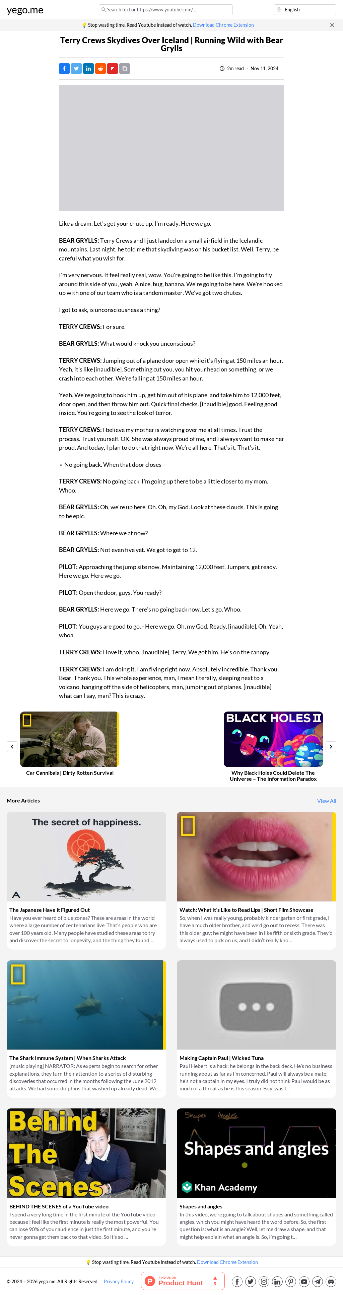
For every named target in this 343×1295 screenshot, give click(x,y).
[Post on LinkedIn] (88, 68)
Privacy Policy (119, 1281)
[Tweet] (76, 68)
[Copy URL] (124, 68)
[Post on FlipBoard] (112, 68)
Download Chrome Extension (223, 25)
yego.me (25, 9)
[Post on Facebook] (64, 68)
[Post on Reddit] (100, 68)
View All (326, 801)
